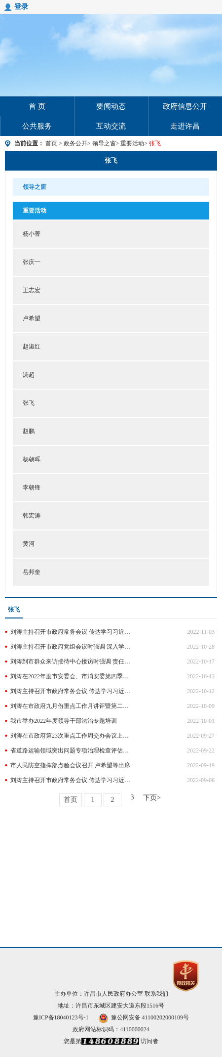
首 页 (37, 106)
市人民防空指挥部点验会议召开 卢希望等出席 (70, 765)
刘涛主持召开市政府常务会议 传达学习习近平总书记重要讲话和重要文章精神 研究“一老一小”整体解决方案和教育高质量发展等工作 (71, 780)
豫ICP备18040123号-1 (61, 1017)
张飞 (111, 160)
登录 (21, 6)
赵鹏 (29, 431)
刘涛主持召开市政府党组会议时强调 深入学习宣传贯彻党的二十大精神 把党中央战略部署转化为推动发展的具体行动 (71, 646)
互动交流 (111, 126)
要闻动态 (111, 106)
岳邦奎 (31, 572)
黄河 (29, 543)
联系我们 (156, 993)
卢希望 (31, 318)
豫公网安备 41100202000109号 (144, 1017)
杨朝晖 (31, 459)
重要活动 (132, 143)
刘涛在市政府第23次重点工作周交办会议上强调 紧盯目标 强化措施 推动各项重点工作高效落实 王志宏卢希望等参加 (71, 735)
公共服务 (37, 126)
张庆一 (31, 262)
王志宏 (31, 290)
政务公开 (75, 143)
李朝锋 (31, 487)
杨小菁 (31, 233)
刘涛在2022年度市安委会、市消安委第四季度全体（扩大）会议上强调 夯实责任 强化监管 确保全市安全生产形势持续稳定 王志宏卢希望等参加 (71, 676)
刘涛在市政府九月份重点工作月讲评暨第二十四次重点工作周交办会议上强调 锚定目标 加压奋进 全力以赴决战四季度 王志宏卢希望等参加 (71, 706)
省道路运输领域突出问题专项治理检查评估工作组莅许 (71, 750)
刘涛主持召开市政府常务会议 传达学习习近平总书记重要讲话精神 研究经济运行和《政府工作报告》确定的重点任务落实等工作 (71, 631)
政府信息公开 (185, 106)
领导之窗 (104, 143)
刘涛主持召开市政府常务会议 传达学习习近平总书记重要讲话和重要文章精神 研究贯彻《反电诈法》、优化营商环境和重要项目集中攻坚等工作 (71, 691)
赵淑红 (31, 346)
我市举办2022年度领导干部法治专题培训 (63, 720)
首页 (51, 143)
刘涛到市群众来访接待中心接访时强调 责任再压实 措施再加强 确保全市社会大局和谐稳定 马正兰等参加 (71, 661)
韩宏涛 (31, 515)
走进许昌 (185, 126)
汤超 (29, 374)
